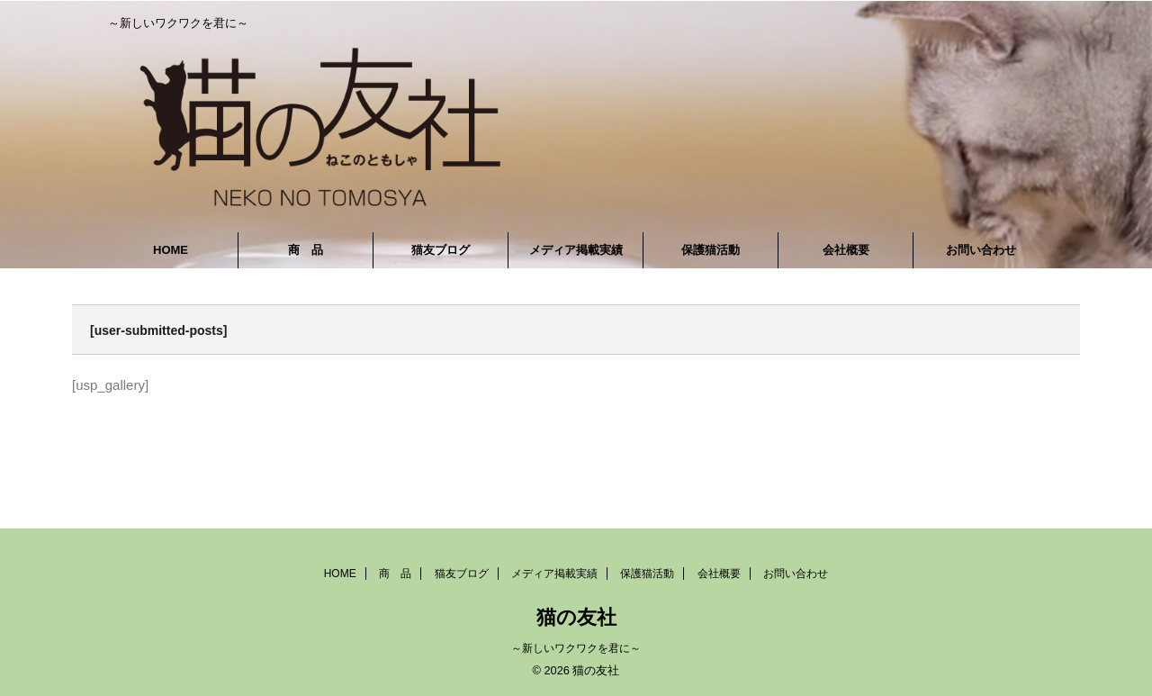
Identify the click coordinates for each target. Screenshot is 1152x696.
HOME (170, 250)
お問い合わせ (981, 250)
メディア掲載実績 (576, 250)
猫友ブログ (440, 250)
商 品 (305, 250)
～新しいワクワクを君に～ (576, 648)
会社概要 (846, 250)
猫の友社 (576, 617)
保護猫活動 (710, 250)
